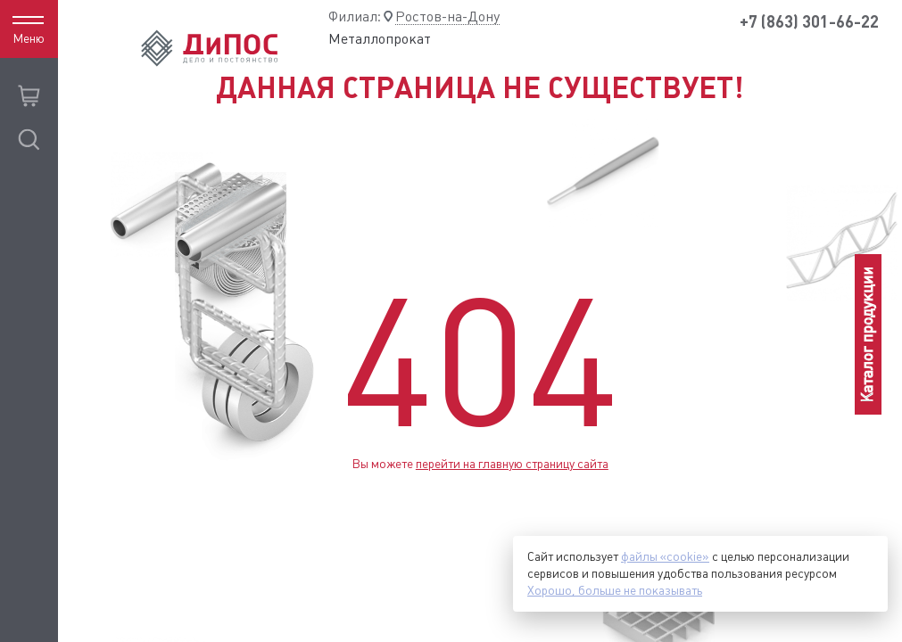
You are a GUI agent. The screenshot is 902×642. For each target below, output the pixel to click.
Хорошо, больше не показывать (614, 590)
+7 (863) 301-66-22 (809, 21)
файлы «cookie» (665, 556)
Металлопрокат (379, 38)
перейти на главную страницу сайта (512, 464)
